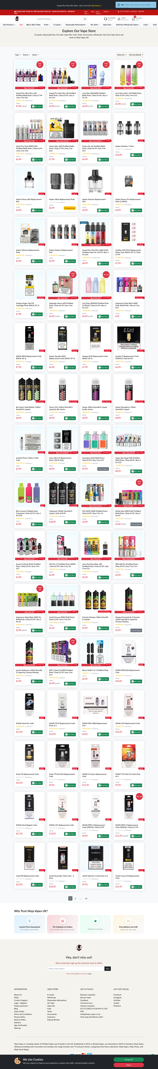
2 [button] (75, 898)
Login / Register (20, 1003)
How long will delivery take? (91, 1017)
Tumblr (116, 1003)
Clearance (51, 1017)
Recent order (85, 997)
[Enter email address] (76, 968)
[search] (85, 19)
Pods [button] (47, 24)
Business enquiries (87, 995)
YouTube (117, 1000)
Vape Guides (19, 1011)
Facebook (117, 995)
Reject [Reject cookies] (128, 1065)
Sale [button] (21, 24)
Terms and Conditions (23, 1014)
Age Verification (20, 1025)
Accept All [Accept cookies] (129, 1059)
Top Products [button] (9, 24)
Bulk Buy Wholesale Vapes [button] (128, 24)
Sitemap (17, 1028)
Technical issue (86, 1003)
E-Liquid (50, 995)
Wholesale (51, 997)
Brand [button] (26, 55)
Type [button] (18, 55)
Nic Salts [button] (95, 24)
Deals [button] (35, 55)
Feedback (84, 1000)
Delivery (106, 11)
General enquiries (87, 1006)
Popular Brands (53, 1020)
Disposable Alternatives (57, 1000)
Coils (49, 1008)
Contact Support (21, 1000)
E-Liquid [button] (57, 24)
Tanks (49, 1011)
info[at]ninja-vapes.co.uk (90, 1014)
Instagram (118, 997)
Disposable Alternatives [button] (76, 24)
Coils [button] (146, 24)
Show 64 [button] (121, 55)
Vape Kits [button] (108, 24)
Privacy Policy (70, 974)
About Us (18, 995)
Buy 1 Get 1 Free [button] (34, 24)
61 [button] (86, 898)
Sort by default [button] (135, 55)
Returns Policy (20, 1020)
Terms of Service (83, 974)
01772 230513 (124, 11)
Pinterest (117, 1006)
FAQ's (16, 997)
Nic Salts (50, 1003)
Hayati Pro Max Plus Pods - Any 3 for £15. (79, 5)
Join (107, 969)
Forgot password (21, 1006)
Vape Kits (51, 1006)
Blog (92, 11)
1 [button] (70, 898)
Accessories (52, 1014)
